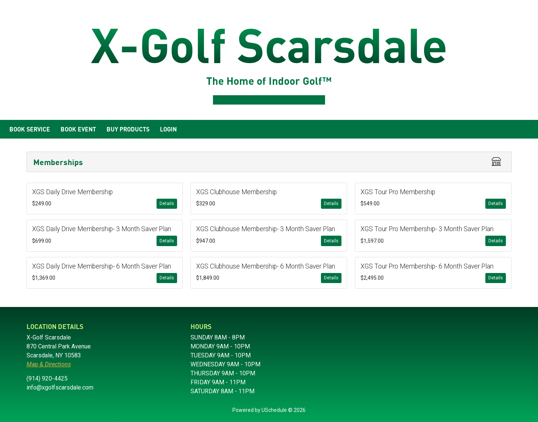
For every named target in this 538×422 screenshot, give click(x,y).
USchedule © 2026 (284, 410)
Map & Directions (49, 364)
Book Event (78, 129)
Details (167, 203)
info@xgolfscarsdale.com (60, 387)
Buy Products (127, 129)
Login (168, 129)
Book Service (29, 129)
